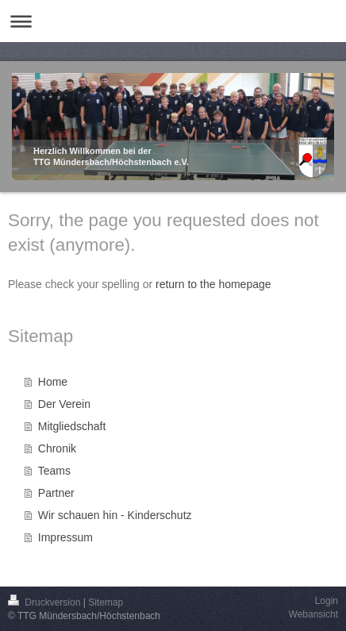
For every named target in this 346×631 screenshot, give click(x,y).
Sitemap (105, 602)
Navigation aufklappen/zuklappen (173, 21)
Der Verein (64, 404)
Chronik (57, 448)
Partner (56, 493)
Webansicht (313, 614)
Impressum (65, 537)
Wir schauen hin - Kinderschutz (115, 515)
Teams (54, 470)
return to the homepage (213, 284)
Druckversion (45, 602)
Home (52, 381)
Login (326, 600)
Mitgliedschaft (72, 426)
